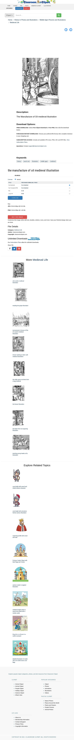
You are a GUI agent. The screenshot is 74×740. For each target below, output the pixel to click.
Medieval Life (14, 22)
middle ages (44, 161)
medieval (53, 161)
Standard (19, 179)
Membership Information (22, 719)
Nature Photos (49, 700)
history (19, 161)
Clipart (15, 5)
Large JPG (10, 193)
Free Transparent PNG (13, 188)
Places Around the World (52, 703)
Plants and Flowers (50, 705)
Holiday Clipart (19, 690)
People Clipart (19, 688)
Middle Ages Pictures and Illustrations (53, 20)
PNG (21, 5)
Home (8, 5)
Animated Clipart (36, 5)
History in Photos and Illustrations (26, 20)
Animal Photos (49, 709)
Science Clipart (19, 693)
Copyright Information (21, 726)
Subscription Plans (15, 242)
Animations (48, 688)
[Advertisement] (37, 45)
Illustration (47, 5)
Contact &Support (20, 722)
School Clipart (19, 684)
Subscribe (19, 8)
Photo (26, 5)
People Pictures (49, 707)
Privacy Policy (19, 724)
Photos (47, 686)
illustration (35, 161)
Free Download (11, 185)
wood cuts (27, 161)
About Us (18, 717)
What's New (18, 695)
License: (10, 179)
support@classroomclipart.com (37, 146)
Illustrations (48, 690)
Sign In (27, 8)
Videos (47, 693)
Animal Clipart (19, 686)
